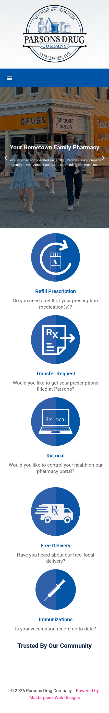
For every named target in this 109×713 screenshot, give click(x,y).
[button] (9, 78)
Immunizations (55, 619)
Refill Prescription (55, 291)
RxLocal (55, 456)
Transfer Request (55, 374)
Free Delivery (55, 546)
